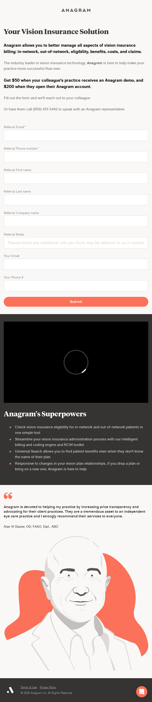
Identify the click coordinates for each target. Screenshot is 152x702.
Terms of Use (29, 687)
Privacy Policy (48, 687)
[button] (141, 691)
